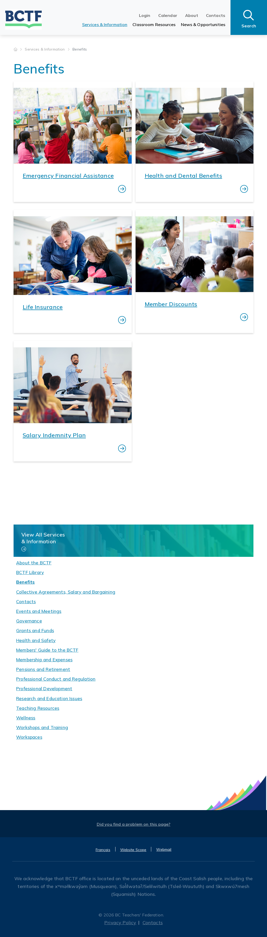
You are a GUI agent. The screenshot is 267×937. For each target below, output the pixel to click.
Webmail (163, 849)
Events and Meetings (38, 611)
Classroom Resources (153, 24)
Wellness (25, 717)
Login (144, 15)
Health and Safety (36, 640)
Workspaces (29, 737)
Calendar (167, 15)
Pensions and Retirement (43, 669)
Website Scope (133, 849)
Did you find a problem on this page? (134, 824)
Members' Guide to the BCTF (47, 650)
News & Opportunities (203, 24)
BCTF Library (30, 572)
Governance (29, 621)
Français (103, 849)
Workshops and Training (42, 727)
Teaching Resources (37, 708)
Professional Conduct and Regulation (55, 679)
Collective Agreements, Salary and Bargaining (65, 592)
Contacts (215, 15)
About (191, 15)
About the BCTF (34, 562)
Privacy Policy (120, 923)
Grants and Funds (35, 630)
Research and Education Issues (49, 698)
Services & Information (105, 24)
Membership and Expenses (44, 659)
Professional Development (44, 688)
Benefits (25, 582)
